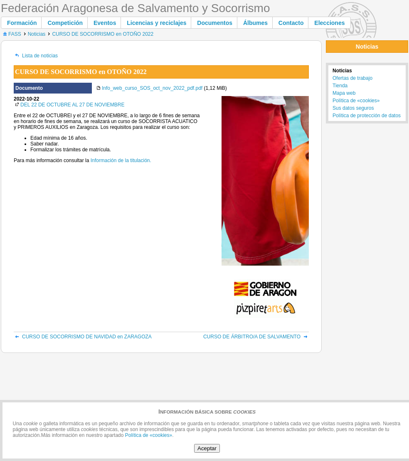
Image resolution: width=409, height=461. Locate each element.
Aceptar (207, 448)
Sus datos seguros (353, 108)
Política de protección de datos (367, 115)
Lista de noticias (36, 56)
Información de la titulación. (121, 160)
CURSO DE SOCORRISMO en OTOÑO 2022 (102, 34)
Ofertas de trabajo (352, 78)
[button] (22, 23)
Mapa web (344, 93)
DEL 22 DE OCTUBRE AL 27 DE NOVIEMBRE (72, 105)
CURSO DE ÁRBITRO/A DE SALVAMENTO (256, 337)
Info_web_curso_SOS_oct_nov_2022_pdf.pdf (152, 88)
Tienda (340, 86)
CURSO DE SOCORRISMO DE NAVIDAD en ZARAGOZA (83, 337)
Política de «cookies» (356, 101)
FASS (11, 34)
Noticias (37, 34)
